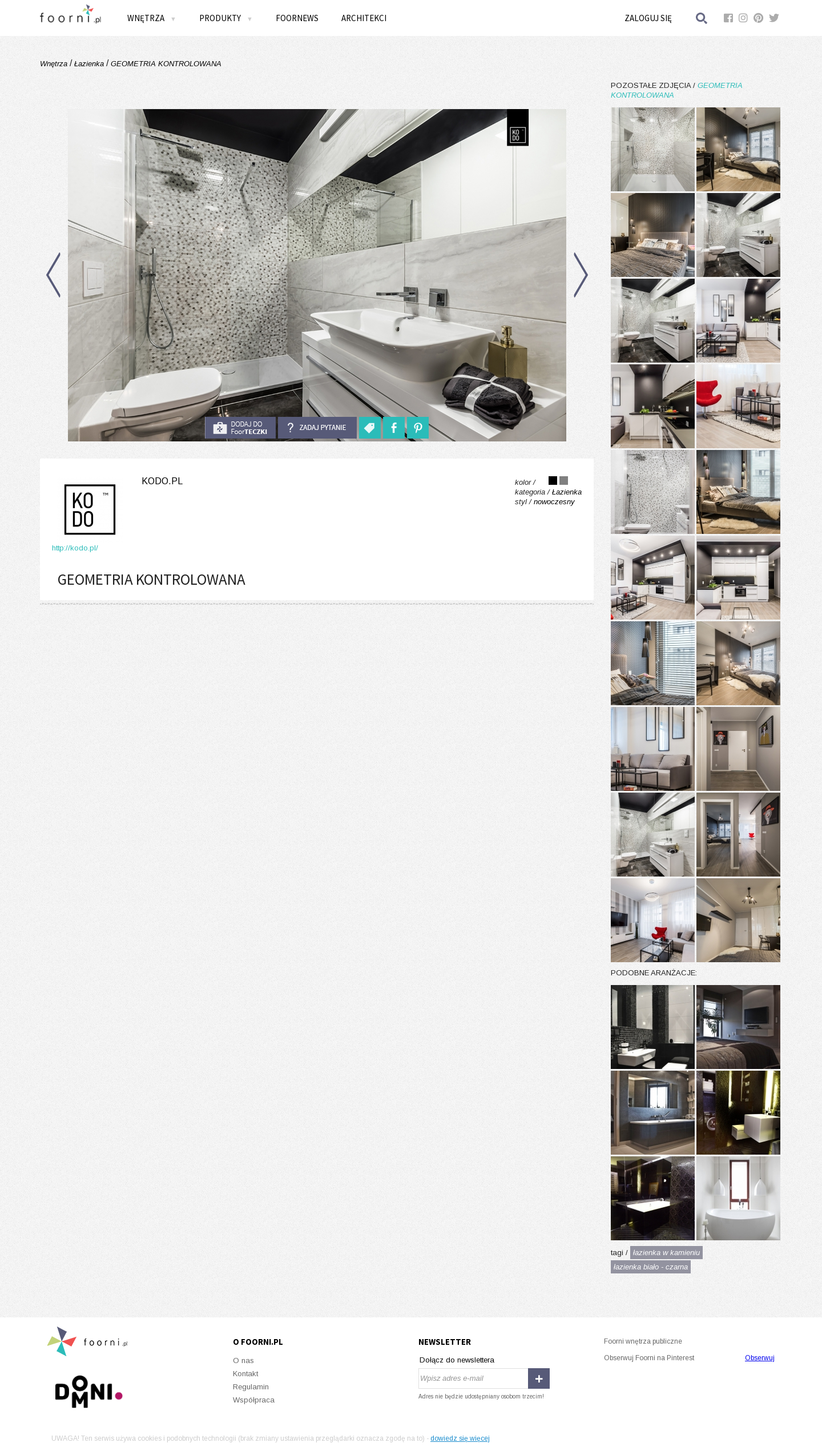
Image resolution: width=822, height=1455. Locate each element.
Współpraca (254, 1400)
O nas (243, 1360)
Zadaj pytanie (317, 428)
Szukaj (702, 18)
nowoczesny (554, 501)
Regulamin (251, 1386)
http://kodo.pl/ (75, 548)
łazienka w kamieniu (666, 1252)
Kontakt (245, 1373)
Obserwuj (760, 1358)
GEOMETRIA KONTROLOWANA (164, 63)
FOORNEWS (297, 18)
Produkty (226, 18)
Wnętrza (151, 18)
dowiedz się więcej (460, 1438)
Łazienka (89, 63)
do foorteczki (240, 428)
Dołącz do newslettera (457, 1360)
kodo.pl (162, 481)
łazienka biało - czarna (651, 1267)
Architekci (363, 18)
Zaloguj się (648, 18)
